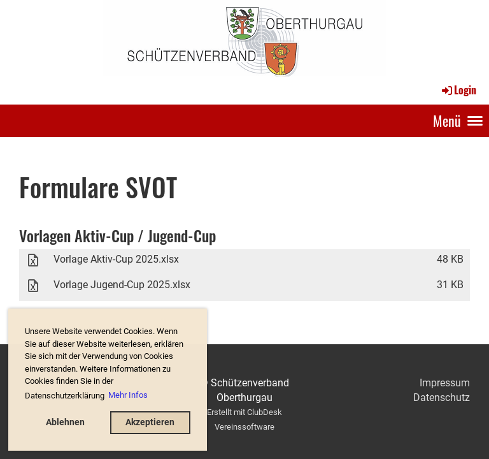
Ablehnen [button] (65, 422)
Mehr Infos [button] (128, 395)
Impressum (445, 383)
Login (458, 90)
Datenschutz (441, 397)
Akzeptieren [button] (149, 422)
